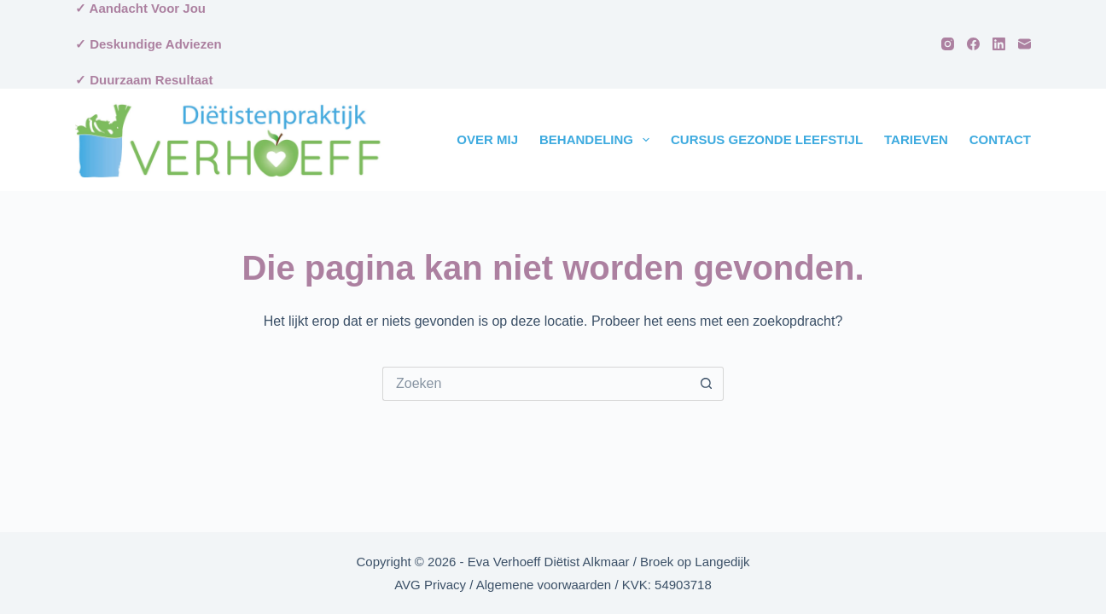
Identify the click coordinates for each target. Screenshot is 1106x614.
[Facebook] (973, 44)
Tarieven (916, 139)
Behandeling (597, 140)
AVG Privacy (430, 584)
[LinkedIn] (998, 44)
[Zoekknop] (707, 384)
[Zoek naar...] (536, 384)
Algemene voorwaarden (543, 584)
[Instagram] (947, 44)
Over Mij (487, 139)
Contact (1000, 139)
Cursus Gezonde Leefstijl (767, 139)
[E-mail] (1024, 44)
